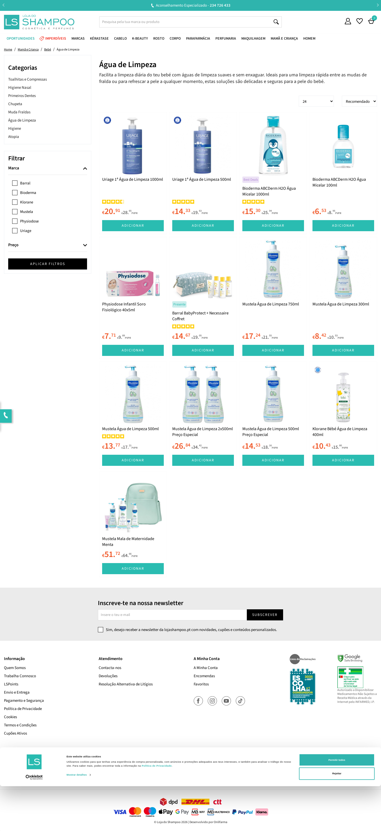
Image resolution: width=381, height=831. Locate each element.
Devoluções (108, 676)
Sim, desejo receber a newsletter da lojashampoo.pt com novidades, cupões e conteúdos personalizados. (191, 630)
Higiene (14, 128)
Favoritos (201, 684)
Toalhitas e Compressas (27, 79)
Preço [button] (13, 245)
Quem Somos (15, 668)
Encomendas (204, 676)
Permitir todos (336, 805)
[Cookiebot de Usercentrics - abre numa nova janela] (34, 822)
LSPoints (11, 684)
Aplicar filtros (47, 264)
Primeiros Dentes (22, 96)
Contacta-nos (110, 668)
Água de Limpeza (22, 120)
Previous (3, 5)
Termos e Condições (20, 725)
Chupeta (15, 104)
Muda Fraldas (19, 112)
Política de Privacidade (23, 709)
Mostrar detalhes (77, 820)
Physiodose (29, 221)
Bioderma (28, 193)
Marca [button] (13, 168)
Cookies (10, 717)
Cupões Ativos (15, 733)
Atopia (13, 137)
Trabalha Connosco (20, 676)
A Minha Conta (206, 668)
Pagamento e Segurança (24, 700)
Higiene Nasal (19, 87)
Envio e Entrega (17, 692)
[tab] (47, 168)
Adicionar (133, 225)
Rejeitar (336, 818)
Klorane (26, 202)
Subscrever (265, 615)
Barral (25, 183)
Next (377, 5)
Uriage (25, 231)
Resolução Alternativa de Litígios (126, 684)
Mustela (26, 212)
